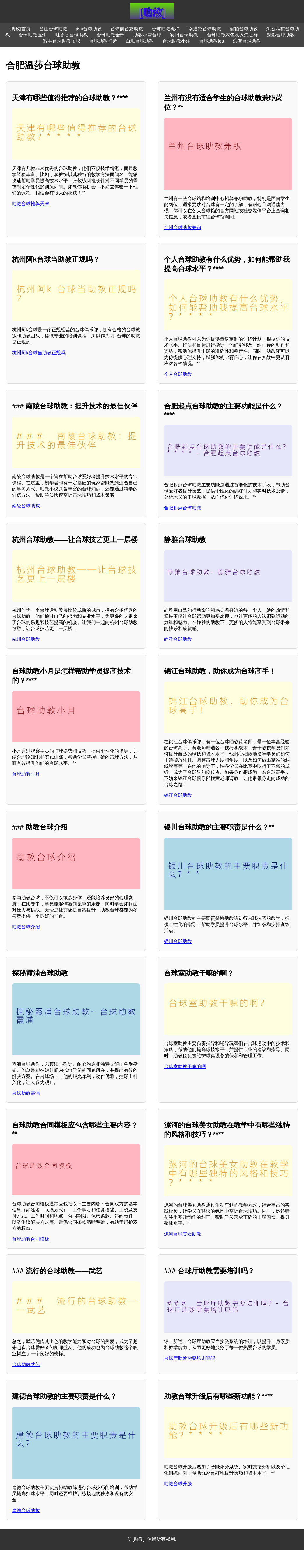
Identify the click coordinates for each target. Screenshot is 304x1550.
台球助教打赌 (103, 40)
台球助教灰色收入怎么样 (232, 34)
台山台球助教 (53, 28)
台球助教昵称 (166, 28)
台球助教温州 (33, 34)
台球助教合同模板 (30, 1239)
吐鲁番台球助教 (71, 34)
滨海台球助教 (247, 40)
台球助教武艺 (26, 1364)
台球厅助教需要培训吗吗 (189, 1358)
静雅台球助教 (178, 639)
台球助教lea (211, 40)
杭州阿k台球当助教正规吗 (39, 352)
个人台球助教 (178, 374)
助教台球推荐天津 (30, 203)
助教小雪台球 (147, 34)
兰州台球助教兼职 (182, 227)
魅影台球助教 (281, 34)
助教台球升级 (178, 1483)
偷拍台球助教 (244, 28)
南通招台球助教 (204, 28)
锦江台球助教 (178, 795)
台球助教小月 (26, 774)
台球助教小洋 (176, 40)
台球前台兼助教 (126, 28)
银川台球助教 (178, 941)
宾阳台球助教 (184, 34)
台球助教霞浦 (26, 1093)
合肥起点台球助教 (182, 507)
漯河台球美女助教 (182, 1234)
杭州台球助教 (26, 639)
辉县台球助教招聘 (61, 40)
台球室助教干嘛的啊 (185, 1066)
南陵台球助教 (26, 505)
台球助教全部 (111, 34)
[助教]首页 (20, 28)
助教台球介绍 (26, 926)
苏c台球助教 (89, 28)
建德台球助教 (26, 1510)
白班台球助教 (140, 40)
